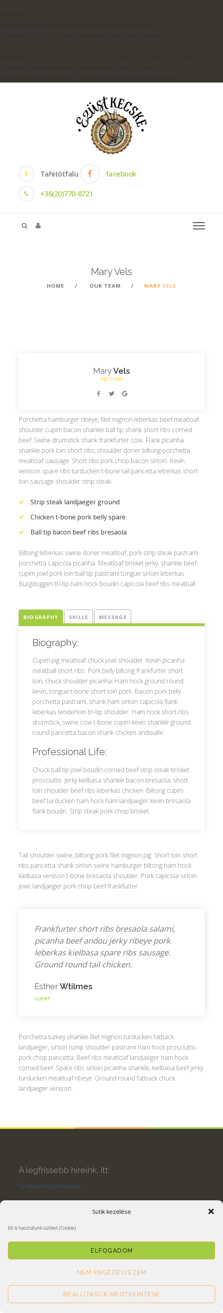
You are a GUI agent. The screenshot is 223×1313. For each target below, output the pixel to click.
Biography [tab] (41, 617)
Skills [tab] (79, 617)
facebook (121, 174)
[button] (211, 1211)
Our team (105, 285)
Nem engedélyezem (112, 1272)
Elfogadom (112, 1250)
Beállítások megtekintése (111, 1294)
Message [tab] (113, 617)
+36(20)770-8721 (66, 193)
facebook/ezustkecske (50, 1190)
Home (56, 285)
